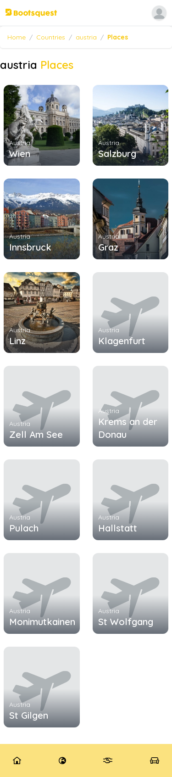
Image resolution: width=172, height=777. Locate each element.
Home (16, 37)
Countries (50, 37)
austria (86, 37)
